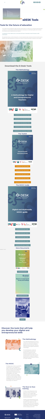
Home (27, 414)
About (27, 416)
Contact (27, 417)
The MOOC (9, 364)
